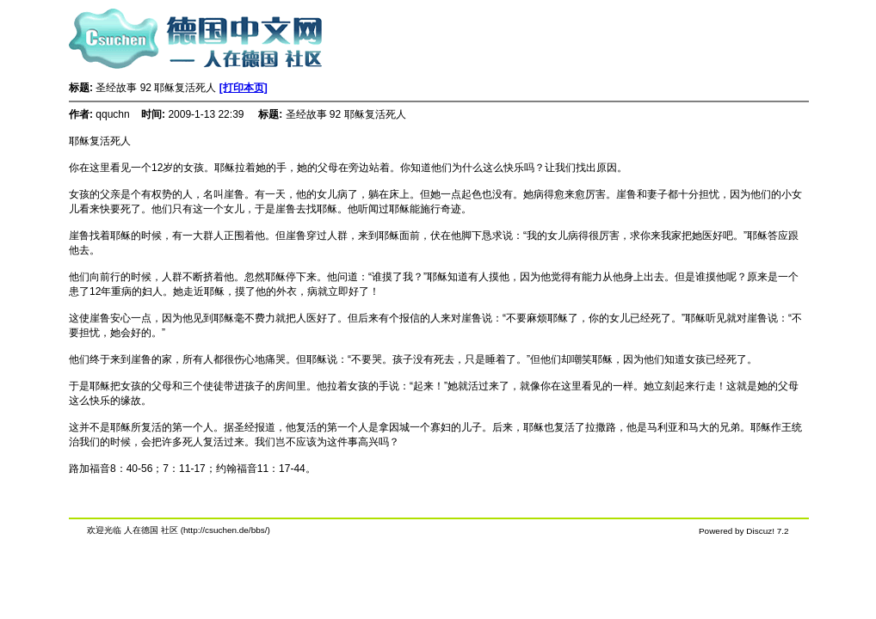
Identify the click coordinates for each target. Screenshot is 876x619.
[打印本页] (243, 88)
